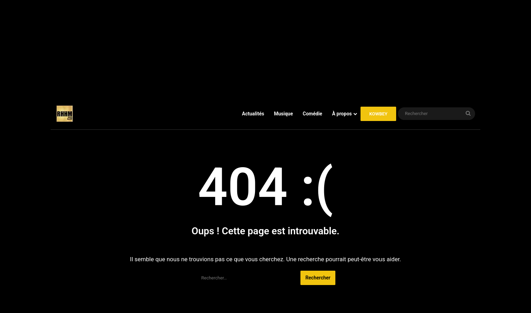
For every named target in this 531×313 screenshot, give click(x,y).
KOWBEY (378, 113)
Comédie (312, 113)
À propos (342, 113)
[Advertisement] (265, 49)
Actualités (253, 113)
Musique (283, 113)
